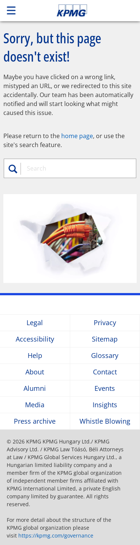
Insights (105, 405)
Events (104, 388)
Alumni (35, 388)
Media (34, 405)
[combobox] (77, 168)
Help (35, 355)
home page (77, 136)
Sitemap (105, 339)
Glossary (104, 355)
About (34, 372)
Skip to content (84, 10)
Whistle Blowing (105, 421)
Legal (35, 322)
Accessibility (35, 339)
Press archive (35, 421)
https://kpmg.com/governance (55, 535)
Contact (105, 372)
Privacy (105, 322)
